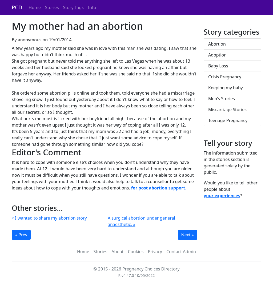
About (117, 251)
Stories (52, 7)
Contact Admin (181, 251)
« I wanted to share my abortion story (49, 218)
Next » (187, 235)
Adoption (217, 55)
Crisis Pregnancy (224, 77)
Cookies (136, 251)
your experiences (222, 196)
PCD (17, 7)
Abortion (217, 44)
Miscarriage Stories (227, 109)
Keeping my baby (225, 88)
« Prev (21, 235)
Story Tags (73, 7)
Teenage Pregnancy (227, 120)
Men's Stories (221, 99)
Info (92, 7)
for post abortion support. (158, 188)
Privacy (155, 251)
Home (35, 7)
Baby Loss (218, 66)
